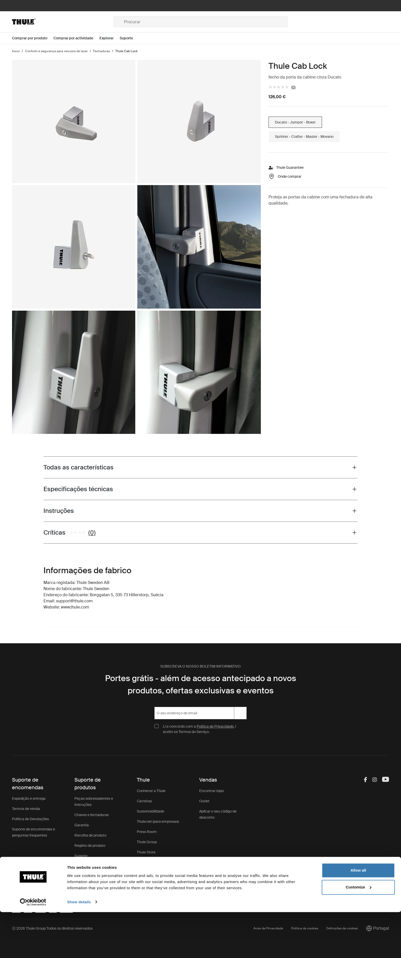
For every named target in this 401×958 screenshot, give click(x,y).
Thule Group (147, 842)
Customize (358, 933)
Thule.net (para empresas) (158, 821)
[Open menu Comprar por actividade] (76, 38)
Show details (79, 948)
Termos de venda (26, 808)
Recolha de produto (90, 835)
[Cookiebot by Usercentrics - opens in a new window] (33, 948)
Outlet (204, 801)
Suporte (80, 855)
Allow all (358, 916)
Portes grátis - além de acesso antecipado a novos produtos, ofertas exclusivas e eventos (200, 684)
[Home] (63, 22)
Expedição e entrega (29, 798)
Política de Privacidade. (215, 726)
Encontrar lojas (211, 790)
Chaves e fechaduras (91, 815)
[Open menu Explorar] (109, 38)
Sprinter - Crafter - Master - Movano (304, 136)
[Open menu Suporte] (129, 38)
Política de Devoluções (30, 819)
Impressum (146, 862)
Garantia (81, 825)
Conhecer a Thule (151, 790)
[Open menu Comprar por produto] (32, 38)
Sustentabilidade (150, 811)
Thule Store (146, 852)
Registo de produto (89, 845)
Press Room (147, 831)
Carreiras (144, 801)
